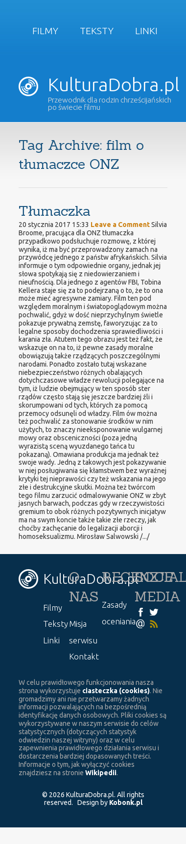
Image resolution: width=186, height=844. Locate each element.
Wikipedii (100, 773)
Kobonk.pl (125, 802)
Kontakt (84, 656)
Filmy (45, 30)
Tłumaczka (55, 211)
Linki (146, 30)
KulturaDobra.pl (99, 84)
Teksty (97, 30)
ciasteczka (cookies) (116, 691)
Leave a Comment (120, 224)
